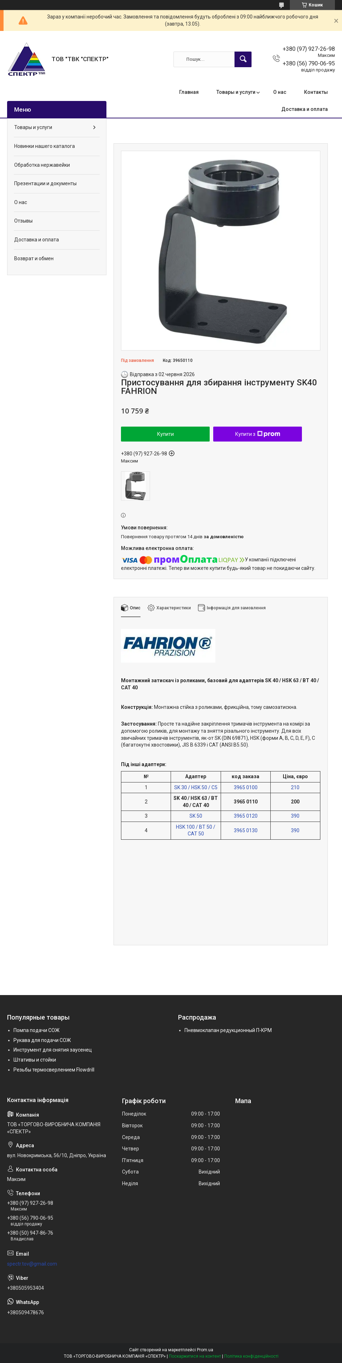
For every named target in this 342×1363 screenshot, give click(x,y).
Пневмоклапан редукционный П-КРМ (228, 1030)
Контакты (316, 92)
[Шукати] (243, 59)
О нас (279, 92)
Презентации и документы (45, 183)
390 (295, 816)
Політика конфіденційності (251, 1356)
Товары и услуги (235, 92)
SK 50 (195, 816)
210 (295, 787)
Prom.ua (205, 1349)
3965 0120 (246, 816)
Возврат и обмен (34, 258)
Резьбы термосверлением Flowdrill (53, 1070)
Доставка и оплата (304, 109)
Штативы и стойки (34, 1060)
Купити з (257, 434)
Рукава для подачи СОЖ (42, 1040)
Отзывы (23, 221)
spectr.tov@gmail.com (32, 1264)
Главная (189, 92)
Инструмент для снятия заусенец (52, 1050)
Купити (165, 434)
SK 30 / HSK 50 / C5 (195, 787)
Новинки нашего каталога (44, 146)
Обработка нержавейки (42, 165)
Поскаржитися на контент (195, 1356)
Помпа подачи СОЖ (36, 1030)
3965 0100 (246, 787)
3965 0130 (246, 830)
